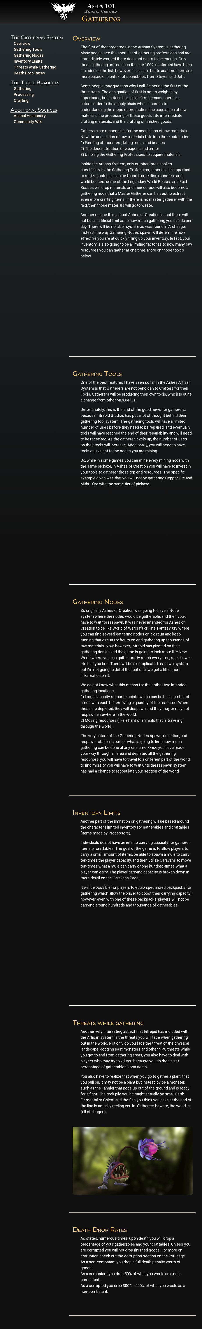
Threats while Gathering (35, 67)
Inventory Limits (28, 61)
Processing (24, 94)
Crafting (21, 100)
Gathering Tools (28, 49)
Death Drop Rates (29, 73)
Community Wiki (28, 121)
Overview (22, 43)
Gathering (22, 88)
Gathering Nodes (29, 55)
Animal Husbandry (30, 115)
